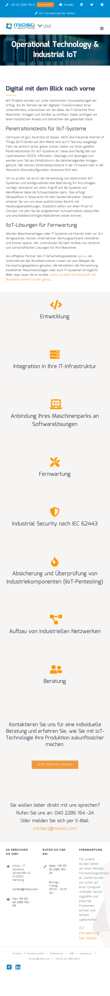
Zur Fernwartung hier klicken (55, 13)
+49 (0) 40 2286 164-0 (67, 945)
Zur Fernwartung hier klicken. (89, 919)
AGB (71, 940)
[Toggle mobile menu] (102, 28)
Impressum (85, 940)
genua (82, 256)
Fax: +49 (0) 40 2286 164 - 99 (21, 888)
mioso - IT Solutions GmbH (29, 940)
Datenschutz (56, 940)
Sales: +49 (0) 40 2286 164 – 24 (58, 855)
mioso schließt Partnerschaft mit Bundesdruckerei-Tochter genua (51, 277)
